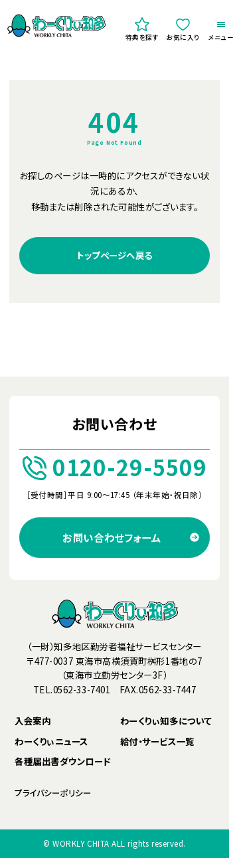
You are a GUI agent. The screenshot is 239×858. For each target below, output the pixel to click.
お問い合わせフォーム (111, 537)
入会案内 (32, 721)
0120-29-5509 (114, 467)
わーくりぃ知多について (166, 721)
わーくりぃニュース (51, 741)
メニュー (221, 32)
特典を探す (142, 29)
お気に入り (183, 29)
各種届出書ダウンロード (63, 761)
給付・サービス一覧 (157, 741)
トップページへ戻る (114, 255)
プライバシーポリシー (53, 793)
